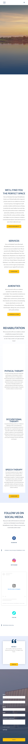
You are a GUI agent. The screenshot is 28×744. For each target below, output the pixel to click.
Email (4, 712)
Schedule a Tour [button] (14, 314)
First (3, 699)
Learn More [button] (14, 271)
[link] (4, 2)
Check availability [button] (14, 226)
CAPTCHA (5, 729)
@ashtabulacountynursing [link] (8, 625)
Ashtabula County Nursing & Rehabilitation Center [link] (15, 550)
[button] (24, 3)
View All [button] (14, 664)
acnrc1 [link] (25, 603)
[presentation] (12, 733)
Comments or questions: (8, 718)
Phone (5, 706)
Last (3, 704)
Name (5, 694)
